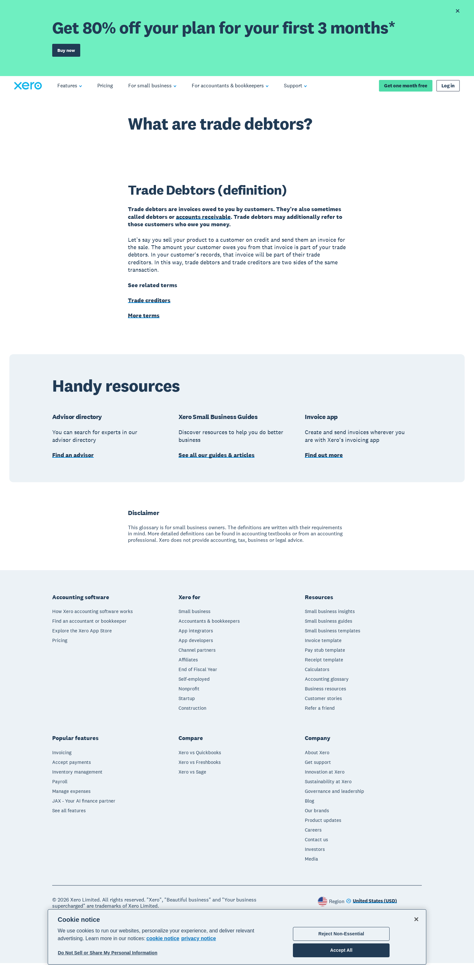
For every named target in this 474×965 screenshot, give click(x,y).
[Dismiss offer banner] (457, 11)
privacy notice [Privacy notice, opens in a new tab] (198, 938)
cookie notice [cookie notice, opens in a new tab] (162, 938)
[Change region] (371, 903)
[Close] (416, 919)
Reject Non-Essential (341, 933)
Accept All (341, 950)
